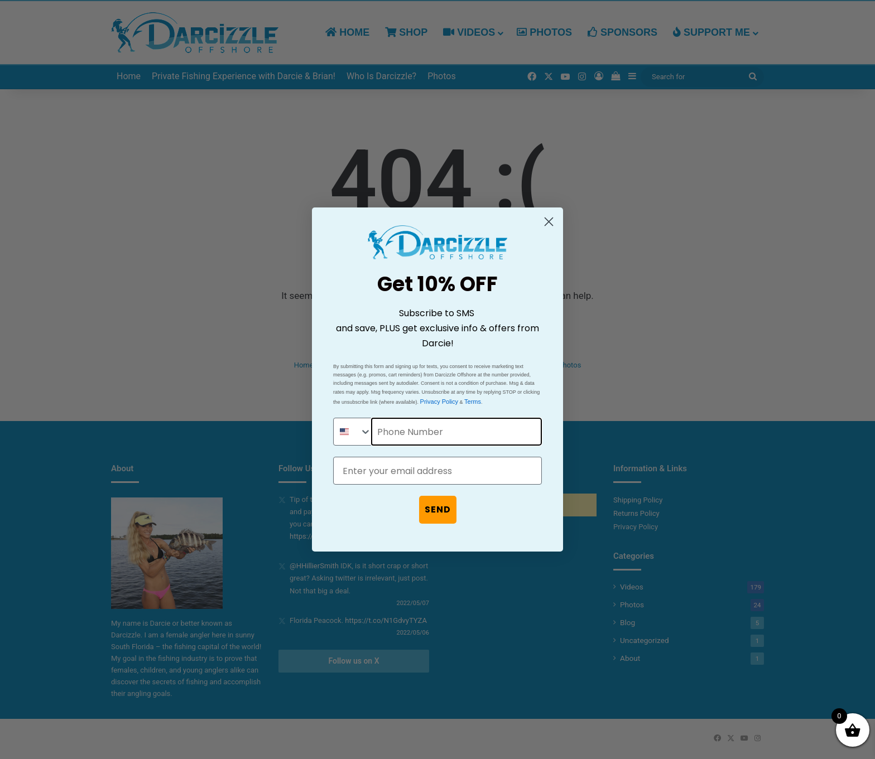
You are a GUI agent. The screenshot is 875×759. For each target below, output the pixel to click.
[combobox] (353, 431)
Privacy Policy (439, 401)
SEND (438, 509)
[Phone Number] (456, 431)
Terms (472, 401)
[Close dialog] (549, 221)
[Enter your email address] (437, 471)
